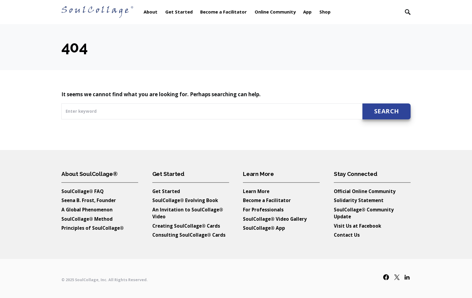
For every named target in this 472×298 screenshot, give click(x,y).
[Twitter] (397, 277)
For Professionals (263, 210)
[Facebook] (386, 277)
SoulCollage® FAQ (82, 191)
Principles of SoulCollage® (92, 228)
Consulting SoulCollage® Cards (188, 235)
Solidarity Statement (359, 200)
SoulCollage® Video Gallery (275, 219)
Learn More (256, 191)
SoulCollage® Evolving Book (185, 200)
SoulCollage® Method (87, 219)
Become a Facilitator (267, 200)
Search (386, 111)
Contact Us (347, 235)
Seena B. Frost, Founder (88, 200)
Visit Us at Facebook (357, 226)
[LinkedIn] (407, 277)
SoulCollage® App (264, 228)
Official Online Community (365, 191)
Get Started (166, 191)
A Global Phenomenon (87, 210)
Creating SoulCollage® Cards (186, 226)
